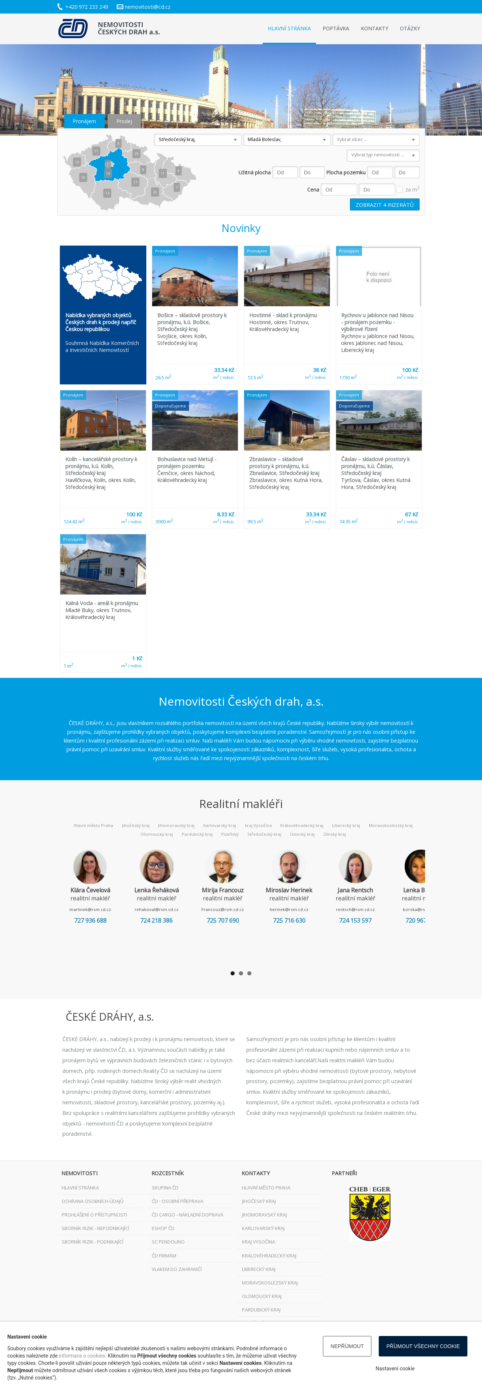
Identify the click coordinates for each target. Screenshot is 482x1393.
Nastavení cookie (395, 1368)
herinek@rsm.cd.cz (307, 909)
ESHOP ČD (163, 1228)
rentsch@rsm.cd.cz (378, 909)
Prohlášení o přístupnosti (94, 1214)
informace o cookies (82, 1356)
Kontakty (374, 28)
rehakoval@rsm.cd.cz (164, 909)
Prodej (124, 121)
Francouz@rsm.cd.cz (235, 909)
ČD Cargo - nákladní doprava (187, 1214)
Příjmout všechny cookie (423, 1346)
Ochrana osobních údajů (92, 1201)
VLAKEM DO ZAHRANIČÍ (177, 1269)
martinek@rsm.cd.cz (92, 909)
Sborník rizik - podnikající (92, 1241)
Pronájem (84, 121)
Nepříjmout (347, 1346)
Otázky (410, 28)
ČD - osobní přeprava (177, 1201)
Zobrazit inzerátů (385, 204)
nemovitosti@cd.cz (147, 6)
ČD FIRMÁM (164, 1255)
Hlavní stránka (289, 28)
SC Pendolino (168, 1241)
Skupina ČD (165, 1187)
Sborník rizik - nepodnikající (95, 1228)
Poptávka (336, 28)
